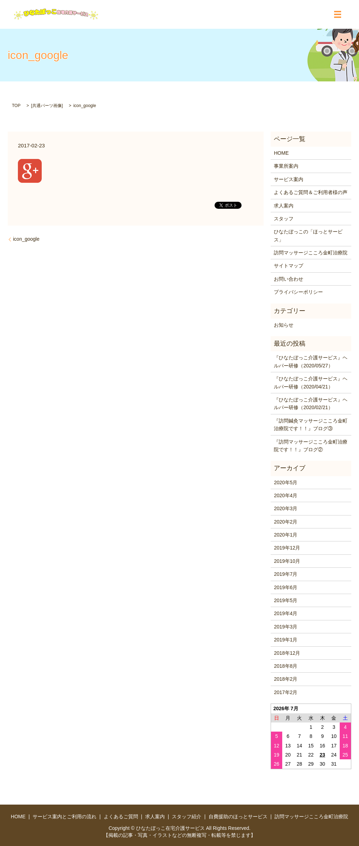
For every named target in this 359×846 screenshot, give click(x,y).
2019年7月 (285, 574)
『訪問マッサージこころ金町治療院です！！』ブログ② (310, 445)
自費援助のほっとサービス (238, 816)
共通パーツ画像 (47, 105)
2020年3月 (285, 508)
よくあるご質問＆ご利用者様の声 (310, 192)
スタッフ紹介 (186, 816)
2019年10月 (287, 561)
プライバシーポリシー (298, 292)
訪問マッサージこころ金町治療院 (310, 252)
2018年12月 (287, 653)
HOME (281, 153)
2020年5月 (285, 482)
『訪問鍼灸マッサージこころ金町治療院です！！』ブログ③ (310, 424)
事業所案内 (286, 166)
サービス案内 (288, 179)
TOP (16, 105)
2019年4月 (285, 613)
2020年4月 (285, 495)
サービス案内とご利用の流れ (64, 816)
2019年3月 (285, 626)
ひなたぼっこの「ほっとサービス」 (308, 235)
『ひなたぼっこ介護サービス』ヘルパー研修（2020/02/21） (310, 403)
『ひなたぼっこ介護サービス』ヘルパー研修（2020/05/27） (310, 361)
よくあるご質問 (121, 816)
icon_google (26, 239)
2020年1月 (285, 535)
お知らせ (283, 325)
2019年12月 (287, 548)
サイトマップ (288, 265)
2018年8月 (285, 666)
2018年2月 (285, 679)
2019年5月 (285, 600)
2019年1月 (285, 639)
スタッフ (283, 218)
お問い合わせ (288, 279)
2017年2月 (285, 692)
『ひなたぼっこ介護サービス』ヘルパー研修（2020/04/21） (310, 382)
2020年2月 (285, 522)
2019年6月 (285, 587)
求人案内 (283, 205)
